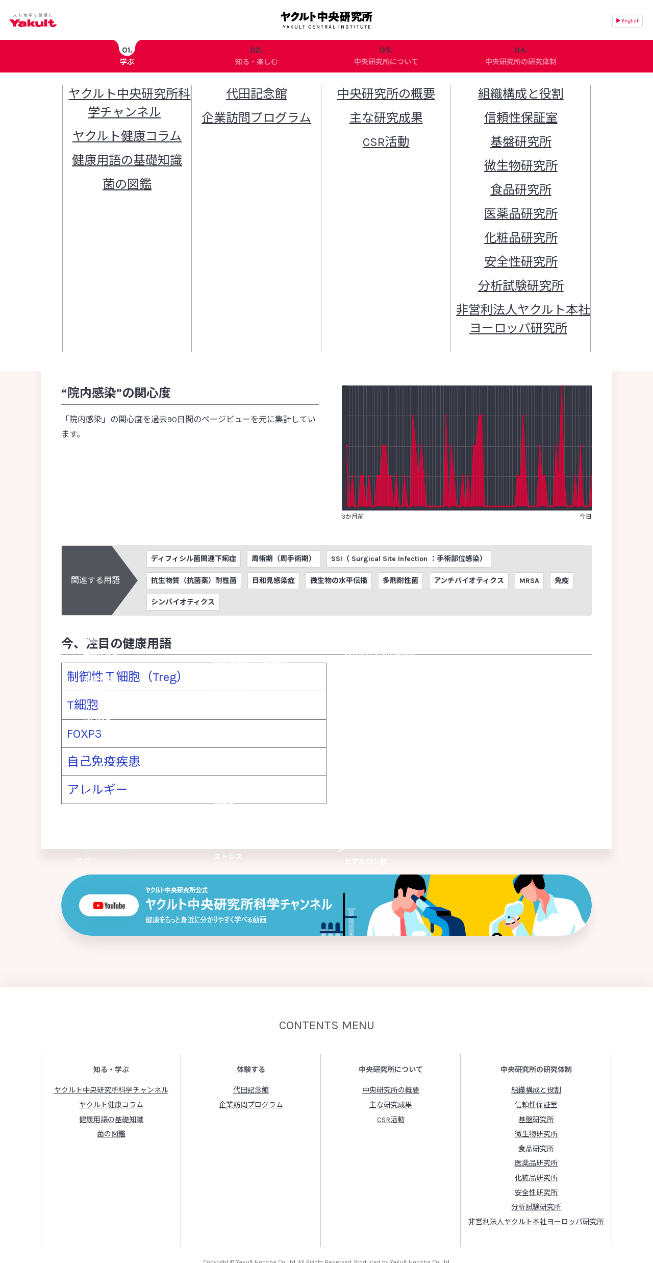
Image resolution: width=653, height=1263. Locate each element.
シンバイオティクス (183, 604)
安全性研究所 (536, 1158)
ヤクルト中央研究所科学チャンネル (111, 1056)
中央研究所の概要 (390, 1056)
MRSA (529, 582)
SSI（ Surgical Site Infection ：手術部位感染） (409, 561)
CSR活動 (391, 1085)
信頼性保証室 (536, 1070)
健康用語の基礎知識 (163, 90)
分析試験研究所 (536, 1173)
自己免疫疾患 (91, 738)
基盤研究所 (536, 1085)
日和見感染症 (273, 582)
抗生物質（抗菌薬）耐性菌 (194, 582)
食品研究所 (536, 1114)
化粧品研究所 (536, 1143)
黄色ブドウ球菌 (480, 280)
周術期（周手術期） (284, 561)
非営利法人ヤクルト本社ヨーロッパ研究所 (536, 1187)
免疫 (562, 582)
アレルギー (87, 759)
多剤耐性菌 (400, 582)
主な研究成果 (390, 1070)
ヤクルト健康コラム (111, 1070)
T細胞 (77, 696)
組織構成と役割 (536, 1056)
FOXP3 (79, 717)
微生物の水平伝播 (338, 582)
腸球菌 (114, 295)
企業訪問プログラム (251, 1070)
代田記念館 (251, 1056)
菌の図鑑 (111, 1100)
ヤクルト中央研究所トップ (83, 90)
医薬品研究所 (536, 1129)
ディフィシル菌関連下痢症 (193, 561)
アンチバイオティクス (469, 582)
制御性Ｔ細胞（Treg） (107, 675)
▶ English (628, 21)
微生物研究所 (536, 1100)
